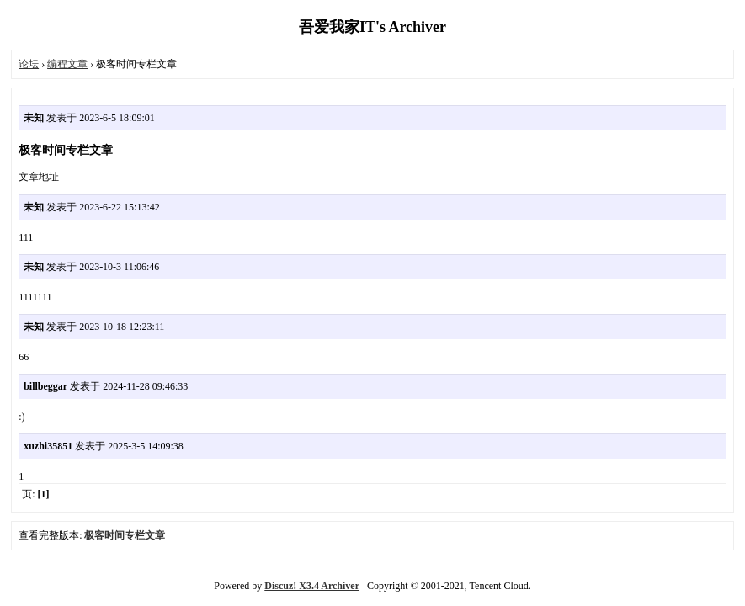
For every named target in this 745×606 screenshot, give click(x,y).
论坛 (29, 64)
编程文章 (67, 64)
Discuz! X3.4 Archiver (311, 586)
